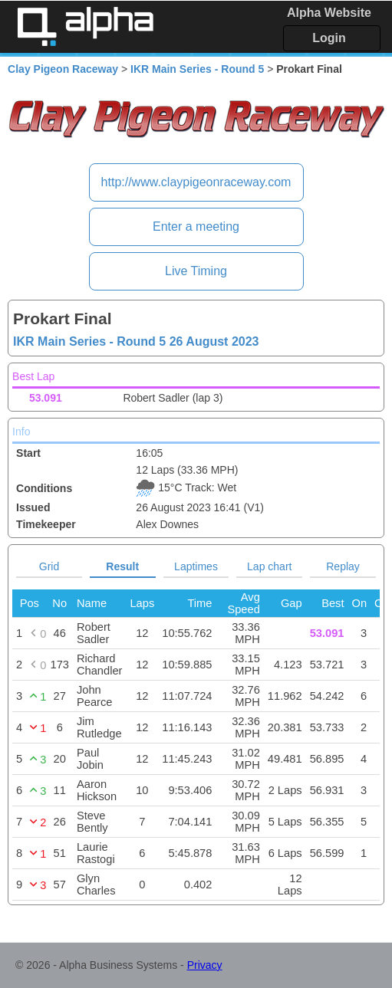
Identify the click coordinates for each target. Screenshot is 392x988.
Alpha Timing (85, 26)
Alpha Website (329, 12)
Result (122, 566)
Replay (343, 566)
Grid (49, 566)
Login (329, 37)
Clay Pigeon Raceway (63, 69)
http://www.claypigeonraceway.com (196, 182)
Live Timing (196, 270)
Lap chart (269, 566)
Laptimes (196, 566)
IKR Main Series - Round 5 (197, 69)
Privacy (204, 965)
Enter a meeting (196, 226)
